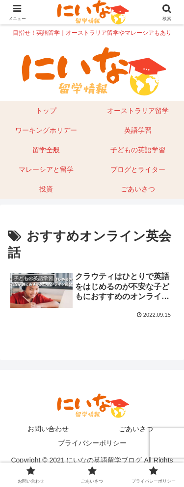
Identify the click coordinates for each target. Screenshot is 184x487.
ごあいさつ (136, 429)
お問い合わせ (48, 429)
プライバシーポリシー (92, 443)
